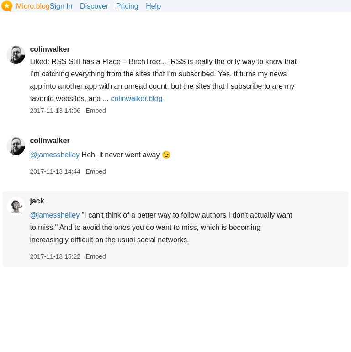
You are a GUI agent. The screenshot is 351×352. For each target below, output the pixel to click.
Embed (95, 110)
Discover (94, 6)
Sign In (61, 6)
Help (153, 6)
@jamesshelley (55, 155)
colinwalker (49, 49)
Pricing (127, 6)
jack (37, 201)
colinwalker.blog (136, 98)
